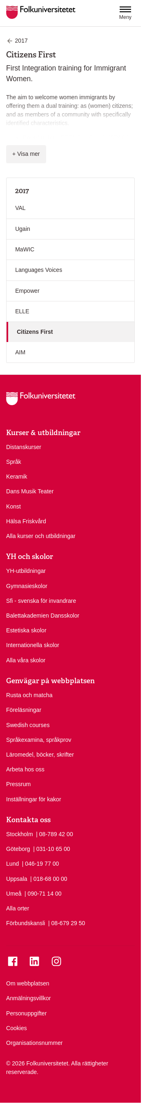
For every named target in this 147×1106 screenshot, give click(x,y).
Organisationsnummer (34, 1043)
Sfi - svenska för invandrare (41, 600)
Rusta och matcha (29, 695)
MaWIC (24, 249)
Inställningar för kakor (33, 799)
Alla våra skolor (25, 660)
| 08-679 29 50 (66, 922)
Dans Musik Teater (29, 491)
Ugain (22, 229)
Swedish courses (27, 725)
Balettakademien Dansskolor (42, 615)
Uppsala (16, 879)
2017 (22, 190)
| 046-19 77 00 (40, 863)
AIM (20, 352)
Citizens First (35, 331)
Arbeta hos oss (25, 769)
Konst (13, 506)
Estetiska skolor (26, 630)
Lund (12, 863)
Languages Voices (38, 270)
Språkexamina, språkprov (38, 740)
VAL (20, 208)
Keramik (16, 476)
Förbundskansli (25, 923)
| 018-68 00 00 (48, 878)
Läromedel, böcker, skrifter (40, 754)
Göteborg (18, 849)
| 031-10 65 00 (51, 848)
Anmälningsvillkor (28, 998)
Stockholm (19, 834)
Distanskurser (23, 447)
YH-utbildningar (26, 571)
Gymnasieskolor (26, 586)
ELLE (22, 311)
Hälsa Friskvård (26, 521)
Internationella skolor (32, 645)
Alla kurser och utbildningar (41, 536)
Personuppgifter (26, 1013)
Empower (27, 290)
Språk (13, 461)
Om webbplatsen (27, 983)
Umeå (14, 893)
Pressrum (18, 784)
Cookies (16, 1028)
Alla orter (17, 908)
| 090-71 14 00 (43, 893)
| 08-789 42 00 (54, 833)
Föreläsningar (23, 710)
